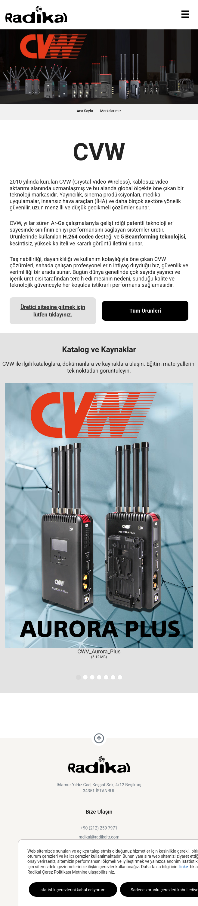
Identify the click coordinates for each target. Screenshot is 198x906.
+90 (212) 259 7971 (99, 828)
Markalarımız (110, 111)
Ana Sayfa (85, 111)
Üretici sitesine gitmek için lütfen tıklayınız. (52, 311)
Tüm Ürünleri (145, 311)
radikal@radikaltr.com (99, 837)
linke (183, 866)
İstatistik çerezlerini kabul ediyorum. (73, 889)
